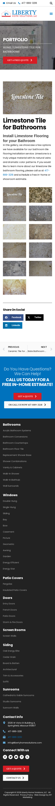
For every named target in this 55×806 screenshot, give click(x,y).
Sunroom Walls (11, 707)
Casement (8, 531)
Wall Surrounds (11, 485)
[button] (51, 3)
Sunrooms (11, 689)
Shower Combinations (15, 461)
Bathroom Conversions (15, 436)
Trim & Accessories (13, 675)
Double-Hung (10, 501)
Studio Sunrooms (12, 701)
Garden (7, 556)
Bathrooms (12, 424)
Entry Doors (9, 603)
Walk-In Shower (11, 473)
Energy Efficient (11, 562)
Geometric (8, 544)
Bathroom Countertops (15, 442)
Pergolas (7, 583)
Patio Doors (9, 616)
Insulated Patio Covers (15, 590)
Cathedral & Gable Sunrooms (18, 695)
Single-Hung (9, 507)
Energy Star (9, 568)
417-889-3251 (15, 737)
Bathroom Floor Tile (13, 448)
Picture (6, 537)
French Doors (10, 609)
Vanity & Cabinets (12, 467)
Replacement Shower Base (17, 455)
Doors (7, 598)
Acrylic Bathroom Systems (17, 430)
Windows (10, 495)
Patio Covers (13, 578)
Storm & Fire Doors (13, 622)
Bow (5, 525)
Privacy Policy (26, 795)
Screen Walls (9, 635)
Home (7, 47)
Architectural (10, 669)
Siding (8, 645)
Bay (5, 519)
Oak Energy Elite (11, 650)
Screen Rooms (14, 630)
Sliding (6, 513)
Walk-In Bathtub (11, 479)
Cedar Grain (9, 657)
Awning (7, 550)
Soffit (6, 681)
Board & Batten (11, 663)
